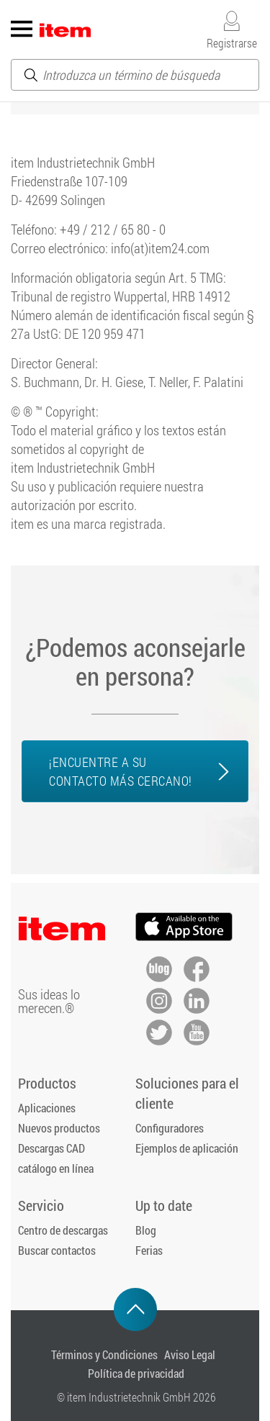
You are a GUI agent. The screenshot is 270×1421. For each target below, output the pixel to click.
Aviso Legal (189, 1354)
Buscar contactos (57, 1250)
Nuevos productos (59, 1127)
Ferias (149, 1250)
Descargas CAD (51, 1148)
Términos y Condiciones (104, 1354)
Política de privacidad (136, 1373)
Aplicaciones (47, 1107)
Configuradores (169, 1127)
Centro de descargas (63, 1230)
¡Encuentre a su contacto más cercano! (120, 771)
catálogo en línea (56, 1168)
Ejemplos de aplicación (186, 1148)
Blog (145, 1230)
